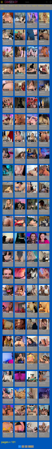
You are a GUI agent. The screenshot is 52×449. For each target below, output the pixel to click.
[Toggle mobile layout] (50, 2)
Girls (16, 5)
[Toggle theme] (46, 2)
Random (11, 5)
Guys (20, 5)
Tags (2, 8)
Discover (48, 5)
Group (29, 5)
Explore (34, 5)
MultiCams (41, 5)
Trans (24, 5)
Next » (31, 446)
